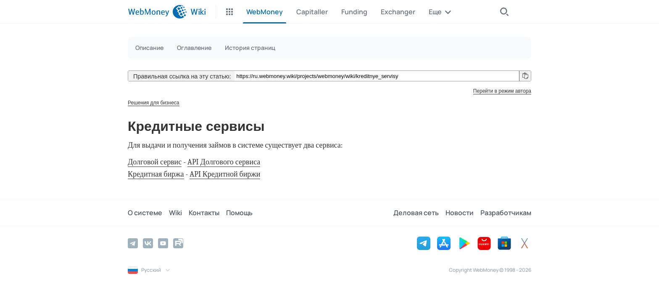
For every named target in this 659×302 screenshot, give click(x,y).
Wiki (175, 212)
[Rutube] (178, 243)
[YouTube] (163, 243)
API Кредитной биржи (225, 174)
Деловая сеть (416, 212)
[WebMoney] (157, 11)
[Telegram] (133, 243)
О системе (145, 212)
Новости (459, 212)
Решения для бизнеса (153, 103)
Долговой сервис (155, 162)
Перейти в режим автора (502, 91)
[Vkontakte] (148, 243)
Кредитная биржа (156, 174)
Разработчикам (505, 212)
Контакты (204, 212)
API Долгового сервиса (223, 162)
